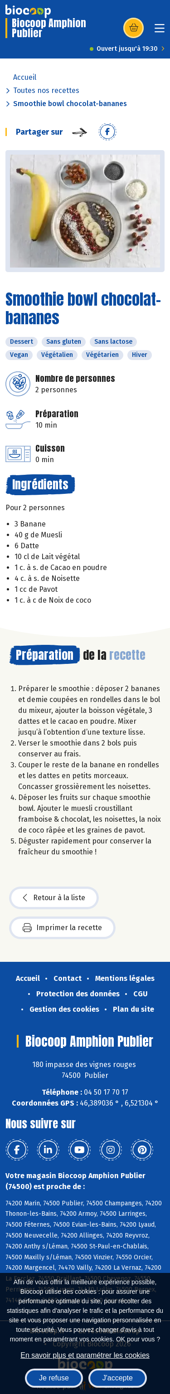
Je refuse (54, 1378)
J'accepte (117, 1378)
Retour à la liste (54, 897)
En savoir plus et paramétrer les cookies (85, 1355)
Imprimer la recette (62, 927)
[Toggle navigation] (160, 31)
